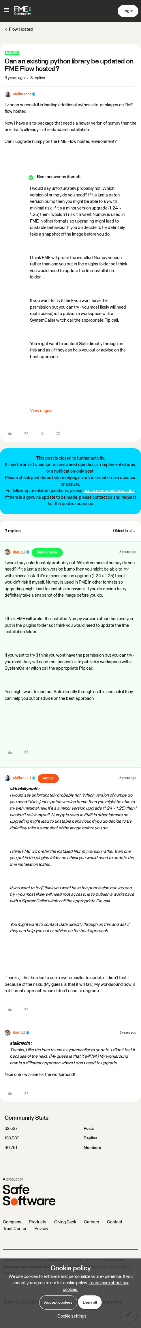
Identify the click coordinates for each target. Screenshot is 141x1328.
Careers (91, 1222)
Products (37, 1222)
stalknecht (22, 94)
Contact (114, 1222)
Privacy (41, 1229)
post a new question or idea (109, 491)
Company (12, 1222)
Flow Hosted (21, 29)
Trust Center (15, 1229)
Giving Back (65, 1222)
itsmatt (19, 552)
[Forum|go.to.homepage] (22, 11)
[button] (6, 12)
